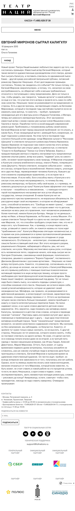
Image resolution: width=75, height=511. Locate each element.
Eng (71, 6)
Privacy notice (67, 483)
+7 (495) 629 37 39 (41, 20)
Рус (72, 3)
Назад (7, 60)
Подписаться (10, 422)
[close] (73, 483)
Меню (37, 30)
